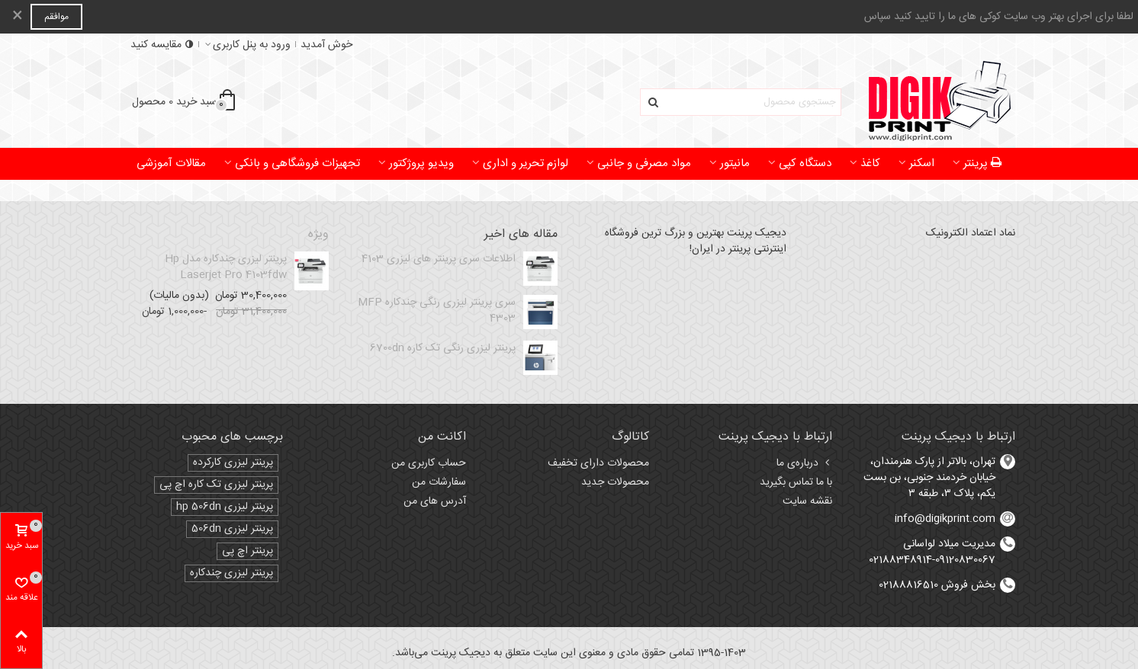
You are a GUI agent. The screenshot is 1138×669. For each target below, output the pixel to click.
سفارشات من (439, 482)
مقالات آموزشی (171, 163)
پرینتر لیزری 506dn (232, 529)
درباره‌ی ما (804, 463)
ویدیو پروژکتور (421, 163)
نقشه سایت (807, 501)
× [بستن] (17, 16)
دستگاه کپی (805, 163)
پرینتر (982, 163)
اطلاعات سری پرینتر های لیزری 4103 (439, 259)
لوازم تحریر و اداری (525, 163)
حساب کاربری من (428, 463)
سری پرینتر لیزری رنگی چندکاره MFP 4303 (437, 311)
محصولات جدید (615, 482)
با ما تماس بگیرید (796, 482)
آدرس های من (434, 501)
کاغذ (870, 163)
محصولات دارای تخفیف (598, 463)
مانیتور (735, 163)
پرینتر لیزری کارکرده (233, 463)
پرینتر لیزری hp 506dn (224, 507)
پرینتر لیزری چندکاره (231, 573)
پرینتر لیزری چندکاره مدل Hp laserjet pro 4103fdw (226, 267)
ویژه (318, 235)
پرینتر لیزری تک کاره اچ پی (216, 485)
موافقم (56, 16)
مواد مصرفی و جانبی (644, 163)
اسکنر (921, 163)
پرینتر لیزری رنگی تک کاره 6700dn (443, 349)
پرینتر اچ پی (247, 551)
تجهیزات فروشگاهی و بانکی (297, 163)
